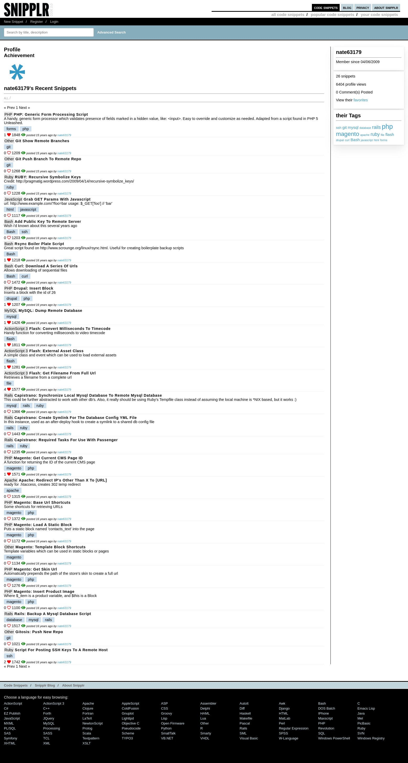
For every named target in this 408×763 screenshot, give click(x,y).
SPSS (283, 733)
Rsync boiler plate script (39, 244)
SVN (361, 733)
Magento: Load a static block (43, 525)
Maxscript (325, 718)
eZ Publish (12, 713)
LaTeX (87, 718)
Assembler (208, 703)
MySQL (10, 310)
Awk (282, 703)
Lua (203, 718)
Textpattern (90, 738)
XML (46, 743)
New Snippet (13, 22)
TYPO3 (127, 738)
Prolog (87, 728)
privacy (362, 7)
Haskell (245, 713)
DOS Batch (326, 708)
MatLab (284, 718)
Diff (242, 708)
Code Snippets (16, 685)
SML (243, 733)
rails (376, 127)
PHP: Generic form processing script (51, 114)
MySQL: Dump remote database (50, 310)
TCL (46, 738)
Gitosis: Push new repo (39, 632)
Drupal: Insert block (33, 288)
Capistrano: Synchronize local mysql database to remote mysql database (88, 395)
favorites (361, 100)
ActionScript (13, 703)
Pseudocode (131, 728)
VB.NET (167, 738)
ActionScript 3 (16, 329)
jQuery (48, 718)
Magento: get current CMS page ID (48, 458)
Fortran (87, 713)
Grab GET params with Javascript (57, 199)
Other (9, 141)
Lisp (164, 718)
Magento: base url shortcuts (42, 502)
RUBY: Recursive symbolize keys (48, 177)
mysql (353, 127)
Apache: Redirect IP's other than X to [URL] (63, 480)
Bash (355, 139)
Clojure (87, 708)
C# (6, 708)
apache (365, 134)
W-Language (288, 738)
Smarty (205, 733)
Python (166, 728)
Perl (282, 723)
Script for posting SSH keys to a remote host (61, 650)
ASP (164, 703)
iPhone (323, 713)
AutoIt (244, 703)
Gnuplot (128, 713)
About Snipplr (73, 685)
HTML (283, 713)
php (387, 126)
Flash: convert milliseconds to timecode (70, 329)
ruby (375, 134)
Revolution (326, 728)
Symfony (10, 738)
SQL (321, 733)
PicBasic (364, 723)
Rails (8, 395)
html (376, 140)
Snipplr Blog (45, 685)
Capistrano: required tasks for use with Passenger (66, 440)
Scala (86, 733)
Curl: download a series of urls (46, 266)
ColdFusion (130, 708)
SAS (7, 733)
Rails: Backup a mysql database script (52, 614)
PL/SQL (10, 728)
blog (347, 7)
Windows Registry (371, 738)
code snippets (326, 7)
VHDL (204, 738)
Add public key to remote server (48, 221)
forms (383, 140)
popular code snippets (332, 14)
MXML (9, 723)
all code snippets (287, 14)
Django (284, 708)
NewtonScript (92, 723)
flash (389, 134)
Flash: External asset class (56, 351)
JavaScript (13, 199)
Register (36, 22)
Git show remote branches (42, 141)
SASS (47, 733)
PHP (8, 114)
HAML (205, 713)
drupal (340, 140)
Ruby (8, 177)
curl (347, 140)
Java (361, 713)
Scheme (128, 733)
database (365, 127)
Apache (10, 480)
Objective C (130, 723)
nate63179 (64, 135)
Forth (47, 713)
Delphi (205, 708)
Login (54, 22)
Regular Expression (293, 728)
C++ (46, 708)
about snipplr (386, 7)
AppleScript (130, 703)
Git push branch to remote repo (48, 159)
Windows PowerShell (334, 738)
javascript (367, 140)
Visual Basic (249, 738)
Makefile (246, 718)
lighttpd (128, 718)
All (6, 98)
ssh (338, 128)
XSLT (86, 743)
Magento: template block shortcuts (50, 547)
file (382, 134)
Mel (360, 718)
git (345, 127)
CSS (164, 708)
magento (347, 133)
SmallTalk (168, 733)
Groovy (166, 713)
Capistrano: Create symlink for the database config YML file (75, 418)
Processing (51, 728)
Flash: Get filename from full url (62, 373)
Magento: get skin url (35, 569)
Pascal (245, 723)
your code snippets (379, 14)
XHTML (9, 743)
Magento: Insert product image (44, 591)
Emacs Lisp (366, 708)
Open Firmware (172, 723)
